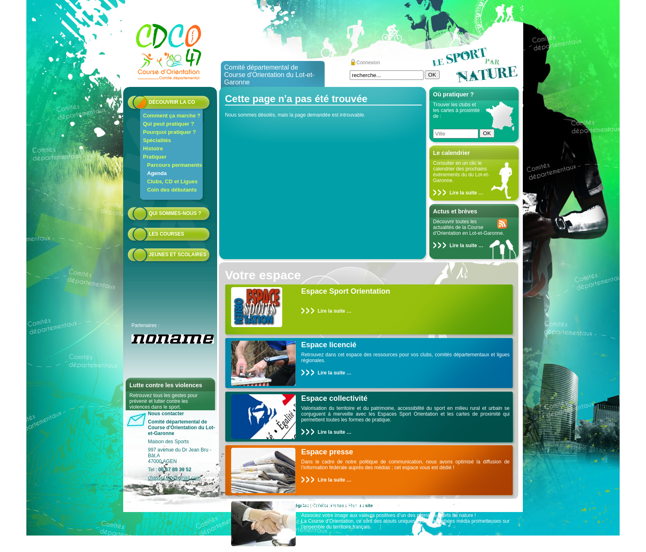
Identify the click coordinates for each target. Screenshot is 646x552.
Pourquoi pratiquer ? (169, 132)
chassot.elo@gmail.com (174, 478)
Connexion (368, 62)
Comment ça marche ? (171, 115)
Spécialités (157, 140)
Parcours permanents (174, 165)
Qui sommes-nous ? (175, 213)
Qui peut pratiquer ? (168, 124)
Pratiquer (154, 157)
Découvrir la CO (172, 102)
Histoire (153, 148)
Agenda (157, 173)
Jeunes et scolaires (177, 254)
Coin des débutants (172, 190)
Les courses (166, 234)
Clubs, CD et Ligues (172, 181)
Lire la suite (463, 193)
